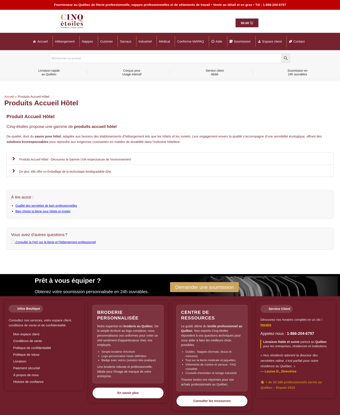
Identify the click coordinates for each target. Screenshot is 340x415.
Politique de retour (26, 354)
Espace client (272, 41)
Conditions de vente (27, 341)
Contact (299, 41)
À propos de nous (26, 375)
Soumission (242, 41)
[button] (170, 158)
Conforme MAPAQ (190, 41)
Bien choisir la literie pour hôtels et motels (45, 211)
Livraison (19, 361)
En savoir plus (128, 393)
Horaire (265, 325)
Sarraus (125, 41)
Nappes (87, 41)
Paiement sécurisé (26, 368)
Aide (219, 41)
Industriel (145, 41)
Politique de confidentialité (32, 348)
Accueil (42, 41)
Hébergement (65, 41)
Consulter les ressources (212, 401)
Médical (164, 41)
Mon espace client (26, 334)
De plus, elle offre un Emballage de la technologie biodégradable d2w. (69, 171)
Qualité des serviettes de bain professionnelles (49, 205)
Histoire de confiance (28, 382)
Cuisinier (106, 41)
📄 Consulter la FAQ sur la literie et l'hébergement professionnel (57, 241)
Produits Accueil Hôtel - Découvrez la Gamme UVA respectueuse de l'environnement (80, 159)
